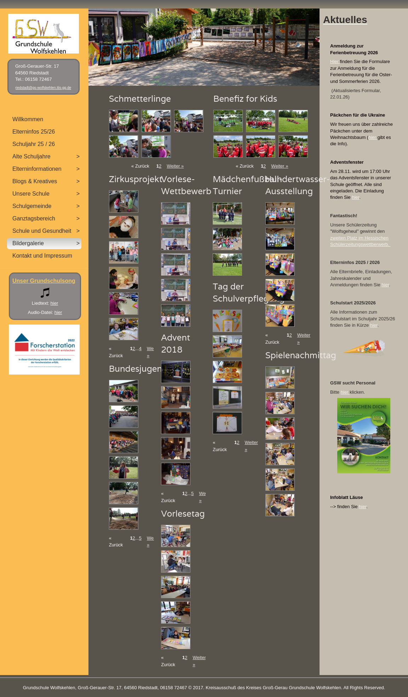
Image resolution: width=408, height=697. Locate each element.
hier (372, 137)
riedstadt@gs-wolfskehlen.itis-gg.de (43, 88)
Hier (335, 61)
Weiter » (175, 166)
